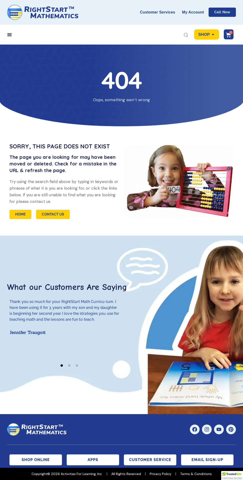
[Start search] (185, 35)
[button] (62, 365)
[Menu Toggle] (9, 34)
